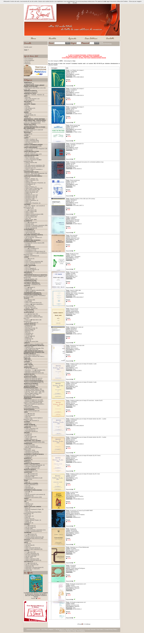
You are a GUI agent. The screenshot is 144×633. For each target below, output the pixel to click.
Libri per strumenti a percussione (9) (35, 494)
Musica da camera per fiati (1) (33, 379)
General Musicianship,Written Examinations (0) (32, 512)
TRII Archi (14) (29, 504)
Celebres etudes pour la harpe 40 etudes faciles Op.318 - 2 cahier (88, 437)
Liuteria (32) (28, 363)
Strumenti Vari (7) (30, 488)
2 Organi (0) (28, 434)
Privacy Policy (113, 629)
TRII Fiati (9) (28, 505)
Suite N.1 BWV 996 (75, 290)
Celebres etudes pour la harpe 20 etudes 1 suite (83, 363)
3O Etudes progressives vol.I (78, 602)
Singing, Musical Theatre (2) (33, 520)
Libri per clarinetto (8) (31, 228)
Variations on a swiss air (76, 327)
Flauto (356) (28, 301)
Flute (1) (27, 510)
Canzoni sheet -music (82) (32, 174)
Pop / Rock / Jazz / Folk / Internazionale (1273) (31, 395)
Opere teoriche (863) (31, 426)
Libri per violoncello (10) (31, 564)
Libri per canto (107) (30, 152)
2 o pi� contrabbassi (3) (32, 248)
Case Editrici (99, 629)
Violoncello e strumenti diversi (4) (34, 567)
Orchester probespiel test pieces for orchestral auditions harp (87, 162)
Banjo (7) (28, 117)
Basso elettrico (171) (31, 125)
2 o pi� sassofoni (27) (31, 473)
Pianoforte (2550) (30, 450)
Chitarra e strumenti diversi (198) (34, 214)
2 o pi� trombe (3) (30, 525)
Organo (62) (28, 438)
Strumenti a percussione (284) (33, 497)
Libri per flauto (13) (30, 307)
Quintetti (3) (28, 462)
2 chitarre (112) (29, 208)
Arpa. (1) (27, 177)
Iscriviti (101, 42)
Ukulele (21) (28, 541)
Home (75, 629)
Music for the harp (75, 125)
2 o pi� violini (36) (30, 552)
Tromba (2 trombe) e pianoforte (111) (35, 530)
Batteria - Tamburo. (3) (31, 178)
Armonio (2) (28, 435)
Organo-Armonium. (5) (31, 192)
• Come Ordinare (28, 59)
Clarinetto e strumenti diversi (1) (34, 226)
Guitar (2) (28, 514)
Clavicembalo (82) (30, 232)
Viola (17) (27, 546)
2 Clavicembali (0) (30, 230)
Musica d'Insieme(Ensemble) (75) (34, 382)
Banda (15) (28, 113)
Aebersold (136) (29, 84)
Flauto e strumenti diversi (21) (33, 302)
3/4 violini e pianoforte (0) (32, 555)
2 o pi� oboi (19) (30, 413)
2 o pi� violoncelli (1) (31, 563)
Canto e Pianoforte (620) (32, 140)
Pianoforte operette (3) (31, 431)
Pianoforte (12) (29, 487)
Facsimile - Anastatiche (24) (32, 284)
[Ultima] (88, 624)
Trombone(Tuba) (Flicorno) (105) (34, 538)
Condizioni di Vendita (84, 629)
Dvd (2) (27, 493)
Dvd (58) (27, 106)
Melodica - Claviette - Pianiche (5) (34, 94)
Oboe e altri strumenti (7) (32, 420)
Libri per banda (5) (30, 115)
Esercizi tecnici (74, 308)
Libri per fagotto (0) (30, 291)
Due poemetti (73, 235)
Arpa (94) (27, 97)
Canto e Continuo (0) (31, 139)
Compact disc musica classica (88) (34, 243)
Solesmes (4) (29, 150)
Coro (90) (27, 267)
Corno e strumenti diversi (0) (33, 262)
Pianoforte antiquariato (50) (32, 466)
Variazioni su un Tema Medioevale (79, 547)
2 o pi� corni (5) (29, 258)
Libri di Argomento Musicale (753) (34, 348)
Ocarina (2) (28, 423)
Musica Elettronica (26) (31, 385)
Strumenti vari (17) (30, 168)
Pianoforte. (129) (29, 199)
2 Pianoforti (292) (30, 444)
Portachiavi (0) (29, 338)
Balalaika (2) (28, 102)
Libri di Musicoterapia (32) (32, 410)
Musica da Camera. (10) (31, 191)
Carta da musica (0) (30, 455)
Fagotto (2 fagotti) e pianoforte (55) (34, 290)
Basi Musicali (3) (29, 156)
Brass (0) (27, 508)
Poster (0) (28, 340)
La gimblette (73, 217)
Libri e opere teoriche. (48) (32, 189)
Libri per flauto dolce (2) (31, 322)
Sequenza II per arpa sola (77, 345)
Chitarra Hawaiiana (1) (31, 215)
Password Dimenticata (105, 43)
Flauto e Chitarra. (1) (31, 187)
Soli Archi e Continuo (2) (32, 142)
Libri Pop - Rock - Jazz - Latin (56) (34, 391)
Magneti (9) (28, 337)
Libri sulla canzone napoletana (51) (35, 165)
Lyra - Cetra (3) (29, 365)
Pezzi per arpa (74, 272)
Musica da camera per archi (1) (33, 378)
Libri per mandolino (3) (31, 368)
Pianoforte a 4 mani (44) (31, 451)
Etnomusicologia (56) (31, 281)
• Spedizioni (27, 62)
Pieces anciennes (75, 180)
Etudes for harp (74, 253)
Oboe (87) (28, 416)
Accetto (75, 2)
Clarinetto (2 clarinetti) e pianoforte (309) (36, 225)
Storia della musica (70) (31, 349)
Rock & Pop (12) (29, 518)
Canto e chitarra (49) (31, 211)
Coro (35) (27, 486)
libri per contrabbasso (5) (32, 255)
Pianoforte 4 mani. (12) (31, 195)
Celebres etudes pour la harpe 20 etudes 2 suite (83, 382)
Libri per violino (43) (30, 556)
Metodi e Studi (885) (31, 219)
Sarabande (73, 529)
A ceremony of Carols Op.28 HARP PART (81, 510)
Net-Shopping (81, 631)
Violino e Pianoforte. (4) (31, 200)
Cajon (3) (27, 136)
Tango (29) (28, 500)
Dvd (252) (28, 244)
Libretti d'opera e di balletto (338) (34, 344)
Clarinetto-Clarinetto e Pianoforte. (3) (35, 182)
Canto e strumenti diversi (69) (33, 146)
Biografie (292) (29, 347)
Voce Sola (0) (29, 143)
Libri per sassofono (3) (31, 475)
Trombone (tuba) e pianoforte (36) (34, 537)
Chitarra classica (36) (31, 162)
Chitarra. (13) (29, 181)
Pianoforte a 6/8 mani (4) (32, 453)
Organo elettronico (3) (31, 439)
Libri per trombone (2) (31, 535)
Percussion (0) (29, 516)
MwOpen (69, 631)
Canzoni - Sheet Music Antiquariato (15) (36, 173)
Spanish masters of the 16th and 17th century (82, 198)
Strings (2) (28, 521)
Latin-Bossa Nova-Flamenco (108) (34, 390)
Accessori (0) (28, 326)
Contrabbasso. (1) (30, 184)
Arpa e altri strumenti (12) (32, 98)
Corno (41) (28, 260)
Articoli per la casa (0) (31, 328)
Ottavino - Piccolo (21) (31, 308)
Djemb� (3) (28, 491)
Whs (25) (27, 111)
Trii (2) (27, 502)
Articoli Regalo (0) (30, 329)
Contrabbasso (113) (30, 250)
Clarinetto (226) (29, 224)
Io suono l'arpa (74, 492)
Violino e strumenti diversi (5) (33, 560)
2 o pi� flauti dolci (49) (31, 314)
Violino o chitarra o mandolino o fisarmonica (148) (33, 170)
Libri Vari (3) (28, 360)
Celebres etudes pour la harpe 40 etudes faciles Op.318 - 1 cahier (88, 418)
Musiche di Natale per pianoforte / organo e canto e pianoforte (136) (34, 402)
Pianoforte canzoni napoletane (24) (34, 166)
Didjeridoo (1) (29, 273)
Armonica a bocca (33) (31, 92)
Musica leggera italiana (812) (33, 393)
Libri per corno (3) (30, 264)
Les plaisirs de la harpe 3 (77, 107)
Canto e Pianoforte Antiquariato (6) (35, 465)
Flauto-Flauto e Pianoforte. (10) (33, 188)
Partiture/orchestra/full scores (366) (35, 442)
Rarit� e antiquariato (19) (32, 468)
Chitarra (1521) (29, 213)
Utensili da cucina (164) (31, 341)
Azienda (93, 629)
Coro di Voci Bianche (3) (32, 269)
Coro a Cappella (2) (30, 268)
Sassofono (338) (29, 476)
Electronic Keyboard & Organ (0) (34, 509)
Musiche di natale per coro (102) (34, 400)
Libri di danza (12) (30, 108)
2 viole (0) (28, 543)
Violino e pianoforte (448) (32, 559)
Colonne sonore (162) (31, 236)
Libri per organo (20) (30, 436)
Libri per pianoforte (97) (31, 446)
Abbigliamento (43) (30, 325)
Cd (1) (27, 105)
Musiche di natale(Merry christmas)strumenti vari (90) (31, 407)
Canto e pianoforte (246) (32, 158)
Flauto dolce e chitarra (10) (32, 315)
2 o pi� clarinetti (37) (31, 222)
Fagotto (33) (28, 288)
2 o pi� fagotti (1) (30, 287)
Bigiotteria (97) (29, 330)
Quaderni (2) (28, 457)
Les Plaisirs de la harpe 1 (77, 70)
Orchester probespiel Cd (76, 143)
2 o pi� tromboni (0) (30, 534)
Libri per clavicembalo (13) (32, 233)
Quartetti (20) (29, 459)
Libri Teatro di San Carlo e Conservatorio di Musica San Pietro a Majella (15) (34, 356)
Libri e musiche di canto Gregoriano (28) (36, 148)
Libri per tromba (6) (30, 527)
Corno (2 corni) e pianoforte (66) (34, 261)
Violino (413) (29, 557)
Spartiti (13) (28, 109)
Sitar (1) (27, 482)
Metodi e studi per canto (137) (33, 154)
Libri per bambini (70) (31, 279)
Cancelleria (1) (29, 333)
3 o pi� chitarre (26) (30, 210)
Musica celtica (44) (30, 375)
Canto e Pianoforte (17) (31, 484)
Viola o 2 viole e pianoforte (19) (33, 549)
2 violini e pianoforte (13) (32, 553)
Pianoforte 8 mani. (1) (31, 197)
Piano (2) (27, 517)
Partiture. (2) (28, 193)
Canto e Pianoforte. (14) (31, 180)
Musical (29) (28, 239)
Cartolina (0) (28, 334)
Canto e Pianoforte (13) (31, 428)
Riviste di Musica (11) (31, 470)
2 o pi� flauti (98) (30, 300)
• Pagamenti (27, 63)
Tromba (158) (29, 528)
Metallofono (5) (29, 495)
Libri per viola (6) (29, 545)
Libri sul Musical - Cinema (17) (33, 237)
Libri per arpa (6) (29, 100)
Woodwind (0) (29, 522)
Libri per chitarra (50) (31, 217)
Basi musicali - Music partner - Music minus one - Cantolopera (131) (34, 122)
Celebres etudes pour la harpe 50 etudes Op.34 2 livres (85, 455)
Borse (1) (27, 332)
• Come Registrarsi (29, 60)
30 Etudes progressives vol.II (78, 584)
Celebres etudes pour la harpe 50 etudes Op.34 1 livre (85, 474)
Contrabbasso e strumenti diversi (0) (35, 251)
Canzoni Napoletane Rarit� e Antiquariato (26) (33, 160)
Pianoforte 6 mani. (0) (31, 196)
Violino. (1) (28, 201)
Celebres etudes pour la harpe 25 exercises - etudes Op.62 (86, 400)
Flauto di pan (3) (29, 311)
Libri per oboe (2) (30, 415)
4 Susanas (73, 565)
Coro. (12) (28, 185)
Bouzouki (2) (28, 134)
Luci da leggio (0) (30, 336)
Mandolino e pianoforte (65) (32, 371)
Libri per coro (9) (29, 271)
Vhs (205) (28, 245)
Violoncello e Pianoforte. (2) (32, 203)
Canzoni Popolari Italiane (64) (33, 389)
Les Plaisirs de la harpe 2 (77, 88)
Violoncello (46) (29, 566)
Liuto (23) (28, 218)
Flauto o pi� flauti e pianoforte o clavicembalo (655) (33, 305)
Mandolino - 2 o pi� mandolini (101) (35, 370)
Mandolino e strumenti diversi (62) (34, 373)
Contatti (106, 629)
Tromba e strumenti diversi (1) (33, 531)
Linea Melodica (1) (30, 430)
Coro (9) (27, 164)
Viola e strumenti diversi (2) (32, 547)
